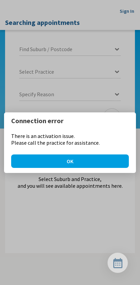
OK (70, 161)
